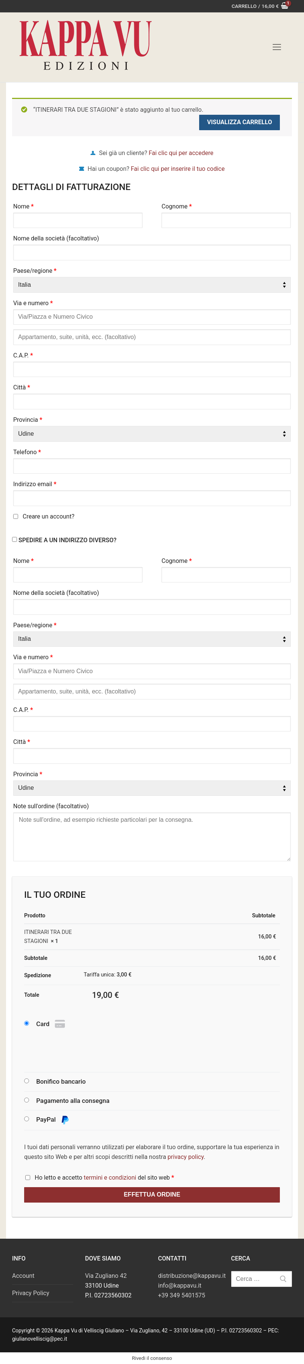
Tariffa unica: (108, 975)
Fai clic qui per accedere (181, 153)
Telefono (27, 452)
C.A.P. (23, 355)
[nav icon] (277, 47)
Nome (23, 206)
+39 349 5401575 (181, 1295)
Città (21, 387)
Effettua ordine (152, 1194)
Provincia (27, 419)
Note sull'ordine (51, 806)
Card (51, 1024)
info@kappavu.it (179, 1285)
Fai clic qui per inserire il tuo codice (178, 168)
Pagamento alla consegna (72, 1100)
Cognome (176, 206)
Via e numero (33, 303)
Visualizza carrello (239, 122)
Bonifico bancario (61, 1081)
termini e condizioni (110, 1177)
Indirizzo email (35, 484)
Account (23, 1275)
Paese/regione (35, 270)
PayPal (52, 1120)
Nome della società (56, 238)
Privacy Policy (30, 1293)
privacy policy (185, 1156)
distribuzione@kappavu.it (192, 1275)
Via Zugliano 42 (106, 1275)
